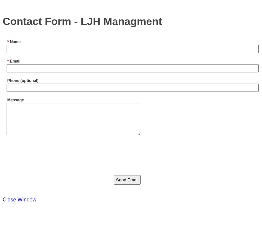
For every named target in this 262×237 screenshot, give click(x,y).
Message (15, 100)
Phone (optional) (23, 80)
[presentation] (56, 160)
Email (13, 61)
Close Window (19, 205)
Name (14, 42)
